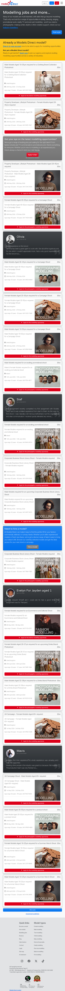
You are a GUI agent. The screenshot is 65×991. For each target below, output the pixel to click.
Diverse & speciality (39, 942)
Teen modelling (38, 932)
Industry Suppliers (10, 27)
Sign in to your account (12, 46)
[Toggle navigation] (61, 3)
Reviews (21, 936)
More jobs (33, 910)
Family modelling (38, 945)
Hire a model (32, 547)
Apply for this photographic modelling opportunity (32, 227)
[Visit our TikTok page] (43, 961)
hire (52, 3)
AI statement (22, 954)
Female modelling (38, 926)
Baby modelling (38, 939)
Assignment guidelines (32, 914)
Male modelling (38, 929)
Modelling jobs (23, 932)
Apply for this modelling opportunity (32, 132)
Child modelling (38, 936)
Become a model (23, 926)
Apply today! (32, 155)
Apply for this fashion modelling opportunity (32, 95)
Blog (20, 939)
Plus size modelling (39, 948)
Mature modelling (38, 951)
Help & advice (22, 942)
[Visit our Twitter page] (36, 961)
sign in (45, 3)
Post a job (57, 32)
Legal (20, 948)
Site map (21, 951)
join (57, 3)
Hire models (22, 929)
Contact (21, 945)
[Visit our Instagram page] (22, 961)
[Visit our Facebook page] (29, 961)
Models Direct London (15, 990)
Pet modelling (37, 954)
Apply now (24, 53)
